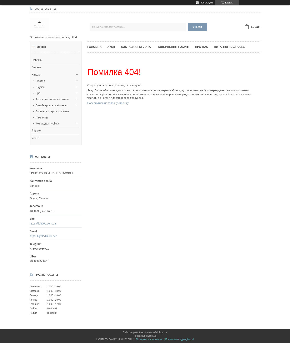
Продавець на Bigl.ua (145, 336)
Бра (38, 93)
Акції (111, 46)
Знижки (36, 67)
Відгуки (36, 130)
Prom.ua (163, 332)
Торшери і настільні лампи (52, 99)
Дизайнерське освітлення (51, 105)
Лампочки (42, 117)
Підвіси (40, 87)
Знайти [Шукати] (197, 26)
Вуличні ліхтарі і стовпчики (52, 111)
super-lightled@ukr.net (43, 236)
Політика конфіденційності (179, 339)
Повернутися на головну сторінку (108, 103)
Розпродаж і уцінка (47, 123)
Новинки (37, 59)
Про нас (201, 46)
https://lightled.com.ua (43, 223)
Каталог (37, 74)
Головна (94, 46)
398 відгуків (207, 2)
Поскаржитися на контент (149, 339)
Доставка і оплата (136, 46)
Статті (35, 137)
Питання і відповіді (229, 46)
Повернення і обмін (173, 46)
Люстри (40, 80)
